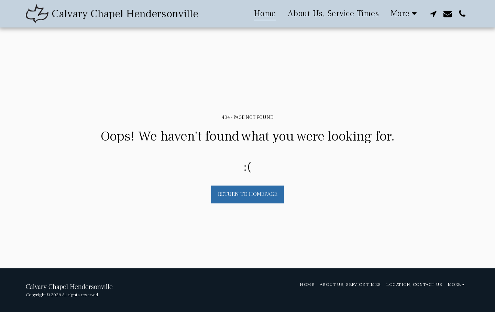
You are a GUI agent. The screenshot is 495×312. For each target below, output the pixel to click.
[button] (433, 13)
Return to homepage (247, 194)
